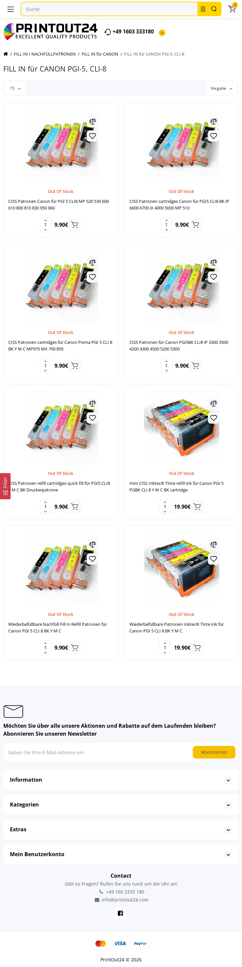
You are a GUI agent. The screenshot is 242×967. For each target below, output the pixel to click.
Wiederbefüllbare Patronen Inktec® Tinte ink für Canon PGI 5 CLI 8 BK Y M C (176, 627)
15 (15, 88)
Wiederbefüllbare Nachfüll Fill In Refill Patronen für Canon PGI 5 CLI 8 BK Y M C (57, 627)
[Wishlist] (92, 136)
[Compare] (92, 121)
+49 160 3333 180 (121, 892)
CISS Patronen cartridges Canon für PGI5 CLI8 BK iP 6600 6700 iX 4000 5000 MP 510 (179, 204)
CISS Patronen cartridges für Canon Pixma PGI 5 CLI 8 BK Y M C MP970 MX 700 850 (60, 345)
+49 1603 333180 (129, 32)
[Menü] (10, 9)
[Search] (214, 9)
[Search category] (203, 9)
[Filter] (5, 486)
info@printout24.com (121, 900)
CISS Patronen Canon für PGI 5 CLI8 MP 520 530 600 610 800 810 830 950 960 (58, 204)
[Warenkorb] (232, 9)
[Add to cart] (74, 224)
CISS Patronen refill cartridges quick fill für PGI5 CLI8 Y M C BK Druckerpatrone (59, 486)
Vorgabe (221, 88)
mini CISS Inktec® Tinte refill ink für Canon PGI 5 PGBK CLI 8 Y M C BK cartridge (176, 486)
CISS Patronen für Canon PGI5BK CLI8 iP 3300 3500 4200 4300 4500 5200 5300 (178, 345)
